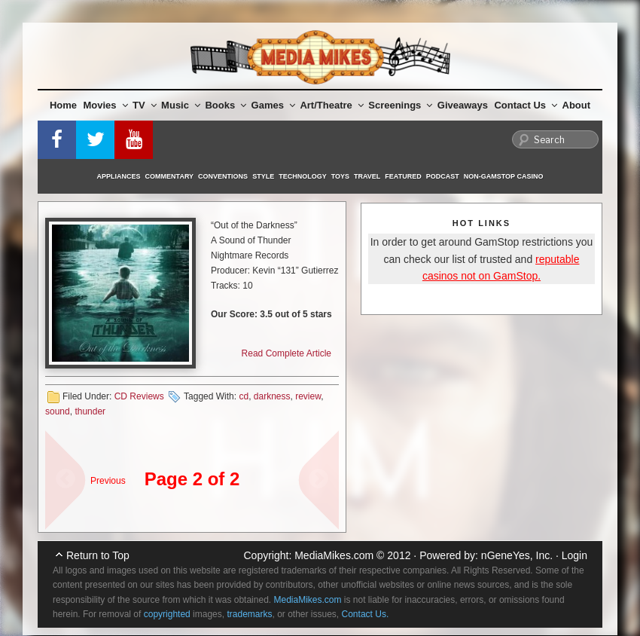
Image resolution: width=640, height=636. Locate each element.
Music (180, 105)
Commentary (169, 176)
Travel (367, 176)
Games (273, 105)
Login (574, 555)
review (308, 396)
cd (243, 396)
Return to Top (98, 555)
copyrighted (167, 614)
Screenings (400, 105)
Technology (303, 176)
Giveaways (462, 105)
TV (145, 105)
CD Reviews (139, 396)
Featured (403, 176)
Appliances (119, 176)
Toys (340, 176)
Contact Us (525, 105)
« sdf (60, 472)
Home (63, 105)
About (576, 105)
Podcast (442, 176)
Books (225, 105)
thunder (90, 411)
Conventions (223, 176)
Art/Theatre (331, 105)
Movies (106, 105)
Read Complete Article (286, 353)
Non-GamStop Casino (504, 176)
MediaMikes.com (333, 555)
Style (263, 176)
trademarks (249, 614)
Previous (108, 480)
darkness (272, 396)
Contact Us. (365, 614)
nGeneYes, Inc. (517, 555)
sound (57, 411)
